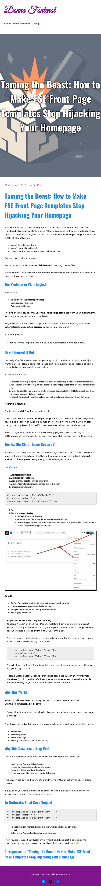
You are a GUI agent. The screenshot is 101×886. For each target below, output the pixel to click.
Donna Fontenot (29, 10)
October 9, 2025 (17, 185)
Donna (57, 874)
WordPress (37, 185)
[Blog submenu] (40, 23)
